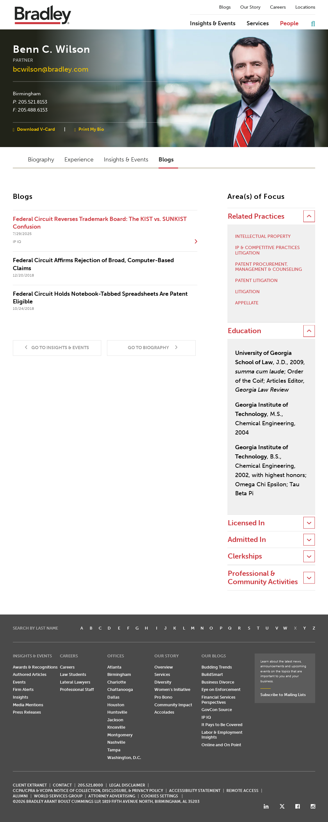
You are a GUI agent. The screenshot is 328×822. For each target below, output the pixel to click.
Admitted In (247, 539)
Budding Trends (216, 667)
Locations (305, 7)
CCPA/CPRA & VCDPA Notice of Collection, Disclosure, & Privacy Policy (88, 790)
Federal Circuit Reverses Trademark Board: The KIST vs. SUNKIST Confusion (100, 222)
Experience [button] (79, 159)
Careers (278, 7)
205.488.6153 (33, 110)
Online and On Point (221, 744)
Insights (20, 697)
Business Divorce (217, 682)
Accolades (164, 712)
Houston (115, 704)
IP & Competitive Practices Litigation (267, 250)
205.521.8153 (32, 102)
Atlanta (114, 667)
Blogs (225, 7)
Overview (163, 667)
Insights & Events (212, 23)
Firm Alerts (23, 689)
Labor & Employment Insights (221, 735)
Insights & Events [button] (126, 159)
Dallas (113, 697)
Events (19, 682)
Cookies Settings (159, 796)
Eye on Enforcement (221, 689)
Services (258, 23)
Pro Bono (163, 697)
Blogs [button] (166, 159)
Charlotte (116, 682)
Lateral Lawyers (75, 682)
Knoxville (116, 727)
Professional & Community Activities (263, 577)
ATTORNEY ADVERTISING (111, 796)
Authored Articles (29, 674)
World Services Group (58, 796)
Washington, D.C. (124, 757)
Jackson (115, 719)
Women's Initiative (172, 689)
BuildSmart (212, 674)
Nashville (116, 742)
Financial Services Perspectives (218, 700)
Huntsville (117, 712)
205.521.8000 (90, 785)
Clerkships (245, 556)
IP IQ (206, 717)
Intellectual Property (263, 236)
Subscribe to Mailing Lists (283, 695)
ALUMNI (20, 796)
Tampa (113, 750)
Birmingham (27, 94)
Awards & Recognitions (35, 667)
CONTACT (62, 785)
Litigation (247, 291)
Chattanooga (120, 689)
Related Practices (256, 216)
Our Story (250, 7)
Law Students (73, 674)
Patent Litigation (256, 280)
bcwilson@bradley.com (50, 69)
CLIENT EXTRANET (30, 785)
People (289, 23)
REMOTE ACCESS (242, 790)
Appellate (246, 303)
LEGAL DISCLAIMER (127, 785)
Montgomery (120, 734)
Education (244, 330)
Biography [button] (41, 159)
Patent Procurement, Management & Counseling (268, 267)
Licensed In (246, 523)
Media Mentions (28, 704)
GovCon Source (216, 709)
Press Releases (27, 712)
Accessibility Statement (194, 790)
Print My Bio (91, 129)
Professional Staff (77, 689)
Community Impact (173, 704)
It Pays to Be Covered (221, 724)
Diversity (162, 682)
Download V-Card (36, 129)
